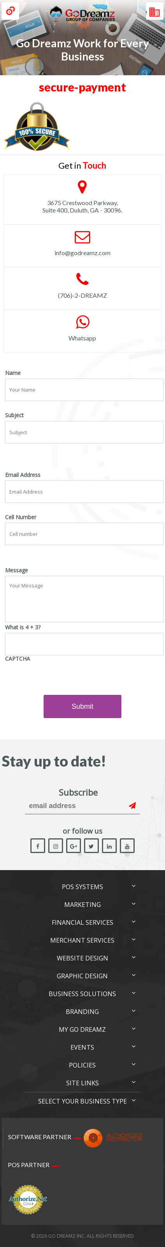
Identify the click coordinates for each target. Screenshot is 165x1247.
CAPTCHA (17, 658)
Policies (82, 1065)
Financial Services (82, 922)
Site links (82, 1083)
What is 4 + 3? (22, 627)
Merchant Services (82, 940)
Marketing (82, 904)
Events (82, 1047)
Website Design (82, 958)
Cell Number (20, 517)
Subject (14, 415)
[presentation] (64, 680)
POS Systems (82, 887)
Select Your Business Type (82, 1101)
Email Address (22, 475)
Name (13, 373)
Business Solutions (82, 994)
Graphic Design (82, 976)
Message (16, 570)
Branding (82, 1011)
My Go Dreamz (82, 1029)
